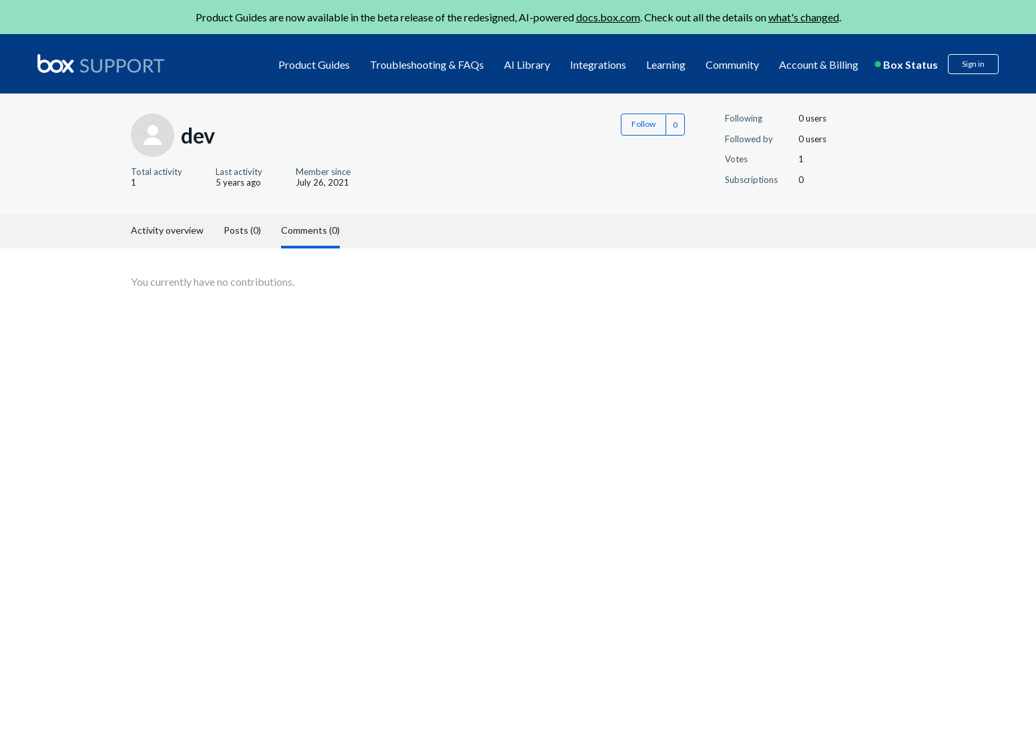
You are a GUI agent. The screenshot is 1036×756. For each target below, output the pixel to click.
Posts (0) (242, 230)
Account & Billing (818, 64)
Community (732, 64)
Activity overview (167, 230)
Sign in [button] (973, 64)
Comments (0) (310, 230)
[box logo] (100, 63)
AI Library (527, 64)
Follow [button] (643, 124)
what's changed (803, 17)
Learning (666, 64)
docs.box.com (608, 17)
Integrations (598, 64)
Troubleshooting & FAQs (427, 64)
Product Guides (314, 64)
